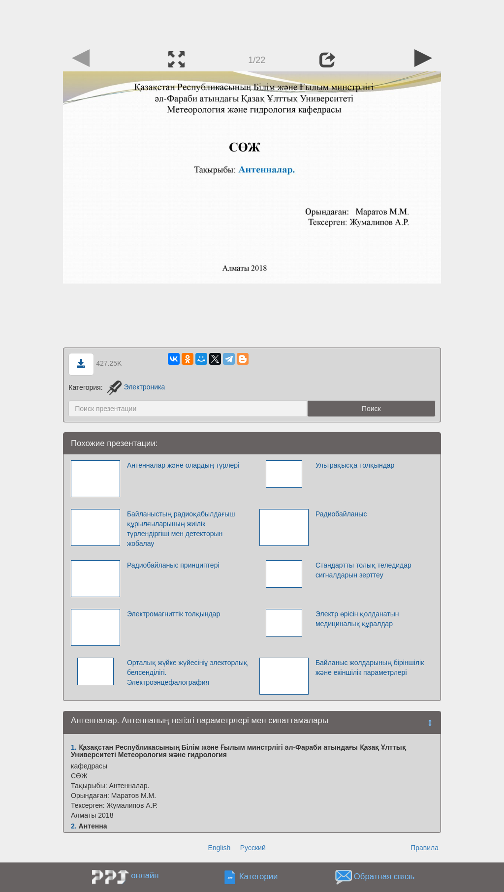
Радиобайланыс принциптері (173, 565)
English (219, 848)
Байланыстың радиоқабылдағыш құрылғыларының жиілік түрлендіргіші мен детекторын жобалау (181, 528)
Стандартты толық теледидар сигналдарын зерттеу (363, 570)
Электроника (136, 387)
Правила (424, 848)
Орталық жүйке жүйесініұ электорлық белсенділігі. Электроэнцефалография (187, 672)
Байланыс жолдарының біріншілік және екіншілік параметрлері (369, 667)
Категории (258, 876)
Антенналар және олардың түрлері (183, 465)
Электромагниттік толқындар (173, 614)
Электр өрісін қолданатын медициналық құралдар (357, 619)
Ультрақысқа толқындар (355, 465)
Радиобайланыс (341, 514)
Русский (253, 848)
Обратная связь (384, 876)
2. (74, 826)
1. (74, 747)
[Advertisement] (252, 22)
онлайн (144, 875)
